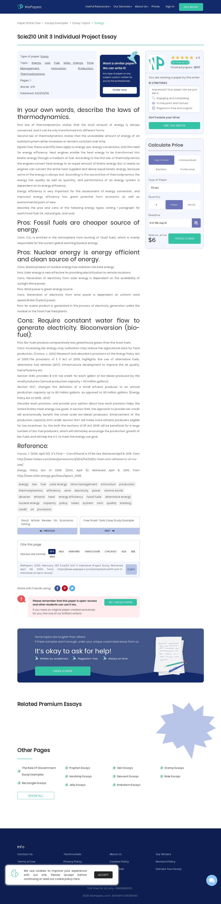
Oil (32, 509)
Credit (23, 509)
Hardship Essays (80, 776)
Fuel (57, 63)
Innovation (58, 68)
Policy (63, 503)
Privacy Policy (73, 861)
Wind (67, 490)
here (76, 879)
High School (161, 160)
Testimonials (72, 854)
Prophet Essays (79, 768)
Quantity (154, 196)
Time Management (84, 484)
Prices (156, 6)
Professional (187, 169)
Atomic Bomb (113, 490)
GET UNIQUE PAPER (120, 602)
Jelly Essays (77, 785)
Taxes (75, 503)
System (88, 503)
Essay (45, 56)
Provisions (44, 509)
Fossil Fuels (94, 497)
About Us (116, 854)
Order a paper (62, 671)
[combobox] (174, 187)
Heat (51, 497)
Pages (174, 204)
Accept (103, 874)
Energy (36, 63)
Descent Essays (128, 776)
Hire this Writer (174, 125)
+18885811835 (123, 888)
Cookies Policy (119, 861)
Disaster (24, 497)
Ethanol (39, 497)
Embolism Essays (129, 785)
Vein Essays (125, 768)
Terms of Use (26, 861)
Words (191, 204)
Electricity (81, 490)
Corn (100, 503)
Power (96, 490)
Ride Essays (173, 776)
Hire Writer (191, 7)
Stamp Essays (174, 768)
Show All (35, 795)
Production (85, 68)
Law (47, 63)
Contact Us (25, 854)
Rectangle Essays (34, 783)
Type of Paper (157, 179)
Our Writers (163, 854)
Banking (125, 503)
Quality (111, 503)
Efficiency (54, 490)
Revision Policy (166, 861)
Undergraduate (187, 160)
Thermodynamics (32, 74)
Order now (120, 90)
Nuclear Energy (29, 503)
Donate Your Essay (168, 869)
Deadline (154, 215)
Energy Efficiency (71, 497)
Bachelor (161, 169)
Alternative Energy (118, 497)
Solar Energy (73, 63)
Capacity (49, 503)
